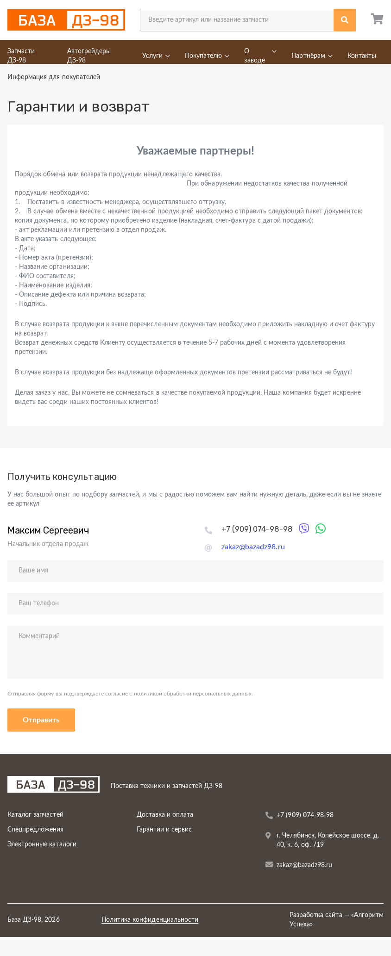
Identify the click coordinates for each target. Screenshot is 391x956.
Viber (306, 527)
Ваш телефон (39, 603)
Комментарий (39, 636)
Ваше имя (33, 570)
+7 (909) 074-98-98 (256, 529)
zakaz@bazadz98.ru (253, 547)
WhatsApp (322, 527)
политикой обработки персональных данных (192, 693)
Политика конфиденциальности (149, 920)
